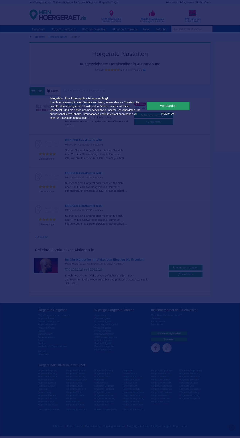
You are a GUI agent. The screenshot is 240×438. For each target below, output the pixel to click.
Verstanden (168, 106)
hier (52, 117)
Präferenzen (168, 113)
